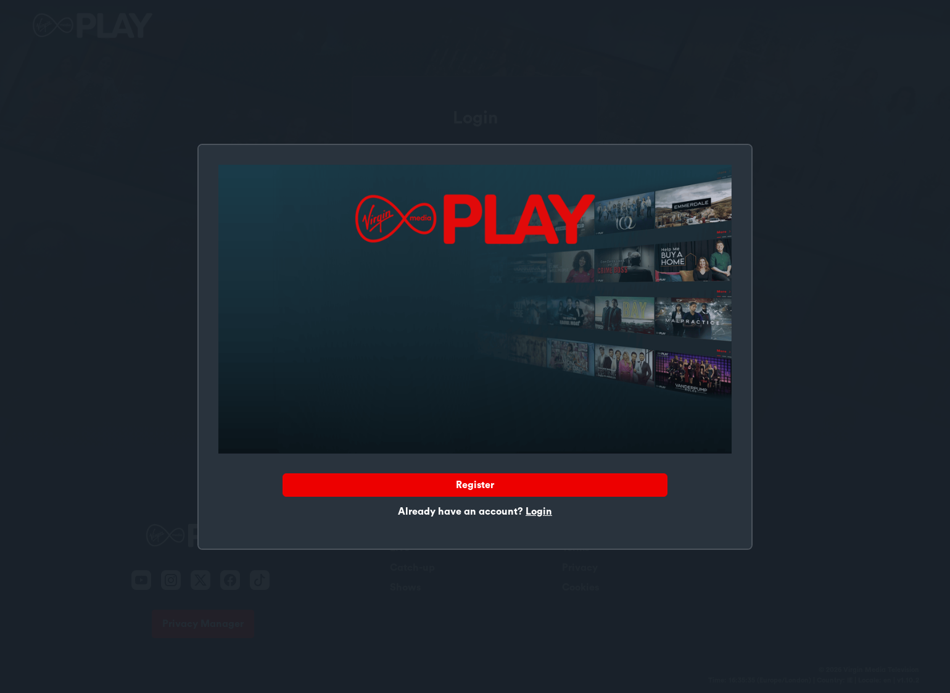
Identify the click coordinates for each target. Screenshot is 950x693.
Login (539, 512)
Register (475, 485)
